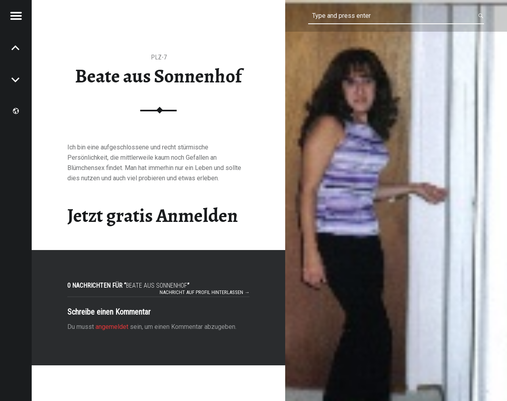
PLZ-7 (159, 57)
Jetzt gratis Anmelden (152, 215)
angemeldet (111, 326)
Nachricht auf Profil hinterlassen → (205, 292)
